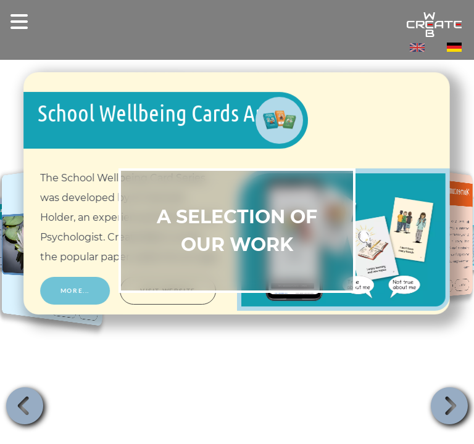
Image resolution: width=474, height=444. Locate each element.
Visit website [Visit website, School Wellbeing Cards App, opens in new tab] (168, 290)
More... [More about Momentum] (462, 284)
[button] (24, 405)
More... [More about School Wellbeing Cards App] (74, 290)
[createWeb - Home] (237, 24)
